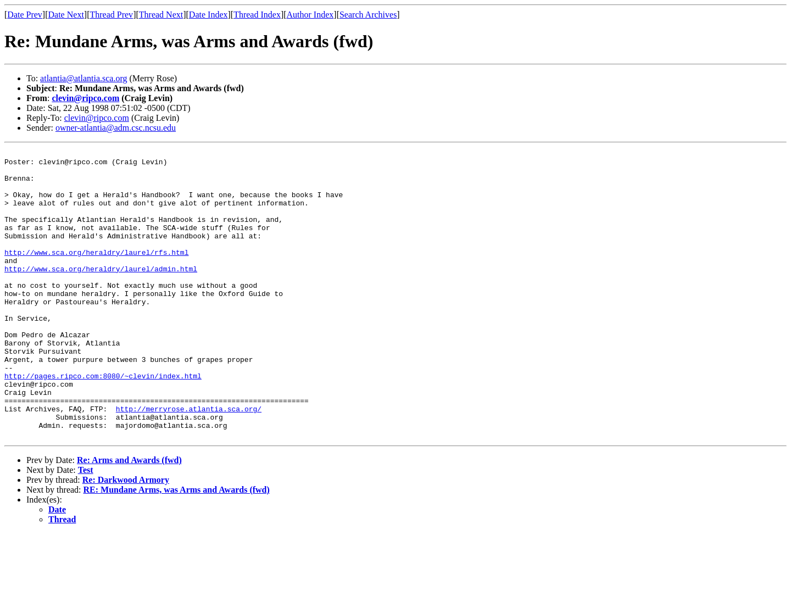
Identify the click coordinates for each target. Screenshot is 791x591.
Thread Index (257, 14)
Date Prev (24, 14)
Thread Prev (111, 14)
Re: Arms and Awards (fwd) (129, 517)
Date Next (66, 14)
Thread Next (161, 14)
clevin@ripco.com (85, 98)
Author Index (310, 14)
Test (85, 527)
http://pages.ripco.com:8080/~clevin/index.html (103, 422)
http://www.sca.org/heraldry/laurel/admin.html (100, 293)
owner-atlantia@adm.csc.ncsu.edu (115, 127)
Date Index (208, 14)
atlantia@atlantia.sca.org (83, 78)
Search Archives (368, 14)
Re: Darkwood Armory (125, 537)
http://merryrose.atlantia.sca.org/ (188, 461)
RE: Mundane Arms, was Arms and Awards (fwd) (176, 547)
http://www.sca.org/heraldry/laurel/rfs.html (96, 273)
